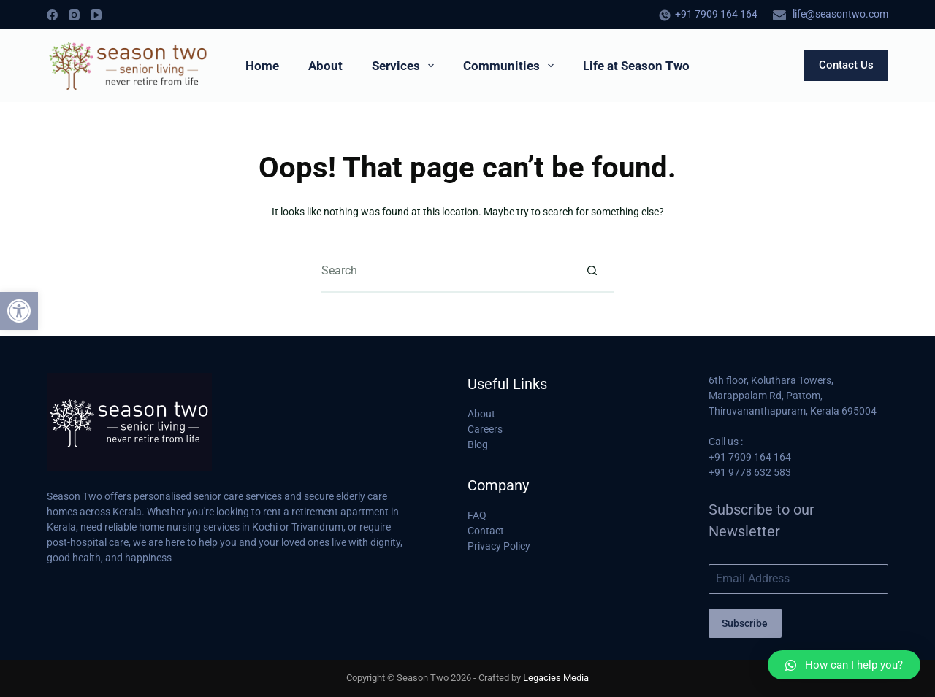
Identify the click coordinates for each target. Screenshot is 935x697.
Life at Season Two (636, 65)
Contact (486, 530)
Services (406, 65)
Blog (478, 444)
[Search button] (592, 271)
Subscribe (745, 623)
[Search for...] (445, 271)
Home (262, 65)
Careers (485, 429)
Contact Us (846, 65)
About (325, 65)
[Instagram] (74, 14)
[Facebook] (52, 14)
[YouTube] (96, 14)
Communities (511, 65)
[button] (19, 311)
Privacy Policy (499, 546)
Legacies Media (556, 677)
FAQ (477, 515)
